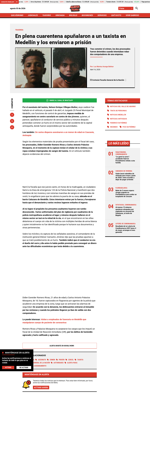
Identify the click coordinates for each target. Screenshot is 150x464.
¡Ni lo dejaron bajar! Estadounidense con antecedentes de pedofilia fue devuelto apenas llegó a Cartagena (73, 407)
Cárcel (70, 336)
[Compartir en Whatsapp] (12, 127)
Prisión (60, 336)
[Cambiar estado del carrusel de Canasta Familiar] (17, 2)
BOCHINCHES (87, 15)
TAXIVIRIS (46, 15)
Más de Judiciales (27, 381)
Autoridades (57, 339)
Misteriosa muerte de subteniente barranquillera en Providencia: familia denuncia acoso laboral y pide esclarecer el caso (119, 414)
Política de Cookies (115, 461)
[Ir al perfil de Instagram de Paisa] (82, 444)
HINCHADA (60, 15)
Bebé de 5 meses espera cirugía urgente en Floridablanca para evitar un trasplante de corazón (125, 194)
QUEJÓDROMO (17, 15)
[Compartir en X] (12, 121)
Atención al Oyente (72, 461)
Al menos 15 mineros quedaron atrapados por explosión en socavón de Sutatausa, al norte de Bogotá (124, 211)
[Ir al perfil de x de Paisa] (74, 444)
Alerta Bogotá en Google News (59, 322)
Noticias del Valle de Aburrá (123, 106)
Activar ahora (41, 364)
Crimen (51, 336)
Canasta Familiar (7, 2)
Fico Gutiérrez (128, 127)
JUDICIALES (33, 15)
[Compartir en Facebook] (12, 115)
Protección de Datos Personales (94, 461)
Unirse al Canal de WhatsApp (59, 100)
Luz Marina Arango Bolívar (104, 67)
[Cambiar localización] (125, 8)
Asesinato (40, 336)
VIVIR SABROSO (132, 15)
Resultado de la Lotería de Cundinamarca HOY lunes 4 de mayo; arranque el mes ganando (125, 229)
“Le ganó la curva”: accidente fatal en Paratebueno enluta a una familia (125, 160)
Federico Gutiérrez (118, 123)
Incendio (114, 127)
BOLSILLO (73, 15)
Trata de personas (118, 111)
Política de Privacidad (53, 461)
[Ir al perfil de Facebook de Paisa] (67, 444)
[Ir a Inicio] (75, 8)
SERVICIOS (102, 15)
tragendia (29, 336)
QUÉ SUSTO (116, 15)
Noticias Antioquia (118, 119)
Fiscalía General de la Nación (37, 339)
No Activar (23, 368)
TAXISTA (79, 336)
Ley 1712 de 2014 (133, 461)
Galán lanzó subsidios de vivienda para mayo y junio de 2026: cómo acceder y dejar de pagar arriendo (125, 177)
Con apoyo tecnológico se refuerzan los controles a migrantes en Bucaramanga (117, 393)
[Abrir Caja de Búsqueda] (136, 8)
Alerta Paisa (71, 339)
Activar (8, 367)
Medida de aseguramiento (35, 342)
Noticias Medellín (118, 115)
